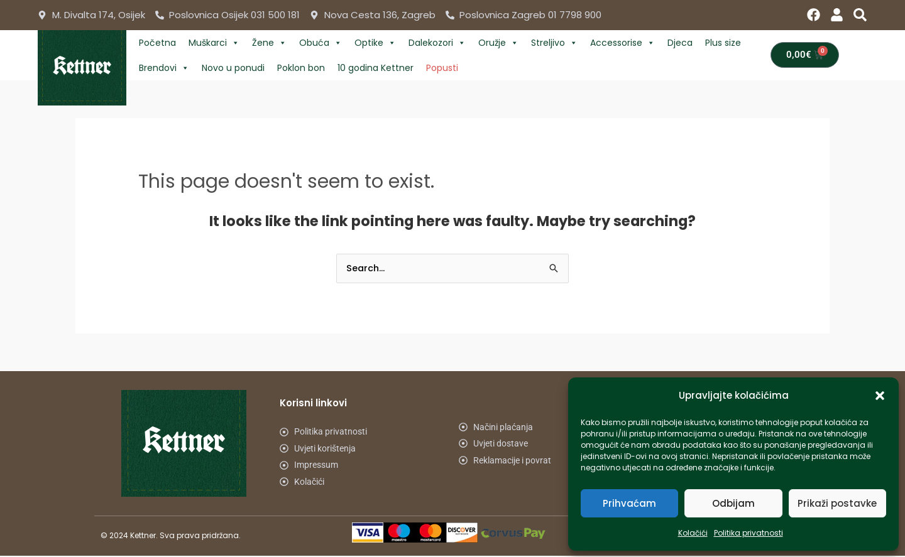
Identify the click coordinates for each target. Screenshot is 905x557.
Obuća (320, 42)
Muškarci (214, 42)
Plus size (723, 42)
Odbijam (733, 503)
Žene (269, 42)
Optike (375, 42)
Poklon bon (301, 68)
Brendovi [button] (164, 67)
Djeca (680, 42)
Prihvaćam (629, 503)
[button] (880, 395)
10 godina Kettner (375, 68)
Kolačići (693, 532)
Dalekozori (437, 42)
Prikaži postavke (837, 503)
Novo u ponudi (233, 68)
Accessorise (622, 42)
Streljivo (554, 42)
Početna (157, 42)
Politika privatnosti (748, 532)
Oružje (498, 42)
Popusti (442, 68)
